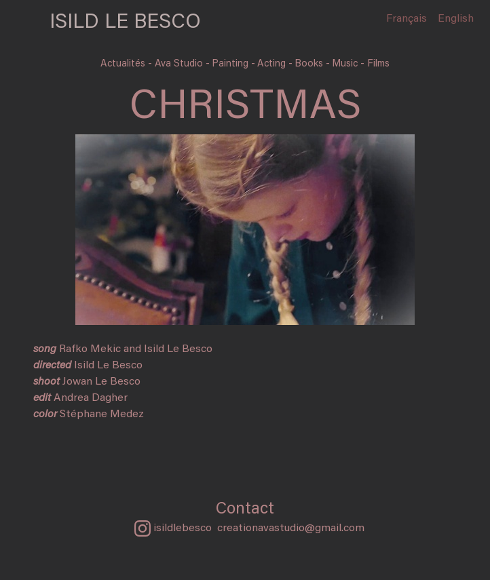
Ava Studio (180, 64)
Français (406, 19)
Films (378, 64)
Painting (231, 64)
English (456, 19)
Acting (272, 64)
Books (310, 64)
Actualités (124, 64)
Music (346, 64)
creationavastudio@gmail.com (290, 528)
